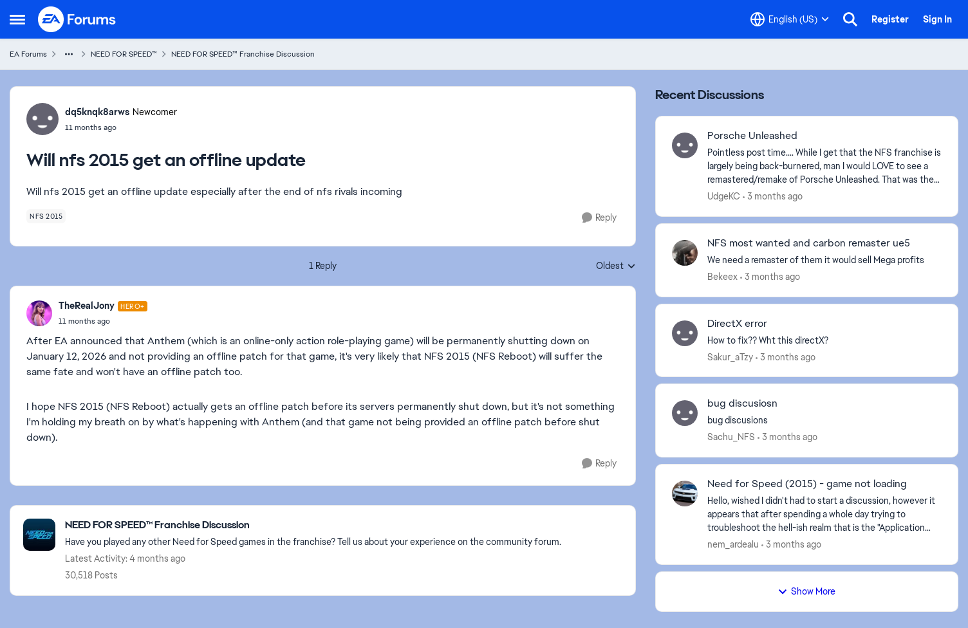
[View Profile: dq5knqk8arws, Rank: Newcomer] (42, 119)
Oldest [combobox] (616, 266)
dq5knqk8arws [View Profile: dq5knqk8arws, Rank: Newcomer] (97, 112)
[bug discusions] (824, 420)
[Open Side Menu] (17, 19)
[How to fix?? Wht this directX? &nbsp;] (824, 340)
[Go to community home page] (77, 19)
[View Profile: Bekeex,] (685, 253)
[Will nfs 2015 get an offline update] (103, 321)
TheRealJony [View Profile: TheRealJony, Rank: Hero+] (87, 305)
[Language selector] (790, 19)
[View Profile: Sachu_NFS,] (685, 413)
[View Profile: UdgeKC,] (685, 145)
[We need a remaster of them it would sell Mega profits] (824, 260)
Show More (806, 591)
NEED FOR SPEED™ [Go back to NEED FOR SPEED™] (124, 54)
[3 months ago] (773, 196)
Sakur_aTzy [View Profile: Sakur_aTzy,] (730, 356)
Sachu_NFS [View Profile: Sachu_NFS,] (731, 437)
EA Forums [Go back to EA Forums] (28, 54)
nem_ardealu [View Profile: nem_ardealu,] (733, 544)
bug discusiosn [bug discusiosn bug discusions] (742, 403)
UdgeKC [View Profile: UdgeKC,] (723, 196)
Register (890, 19)
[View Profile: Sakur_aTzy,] (685, 333)
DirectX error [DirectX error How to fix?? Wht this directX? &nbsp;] (737, 323)
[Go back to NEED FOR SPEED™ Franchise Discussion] (313, 525)
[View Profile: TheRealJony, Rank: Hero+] (39, 313)
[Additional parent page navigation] (69, 54)
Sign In (937, 19)
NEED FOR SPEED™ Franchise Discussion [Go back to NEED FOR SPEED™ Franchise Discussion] (243, 54)
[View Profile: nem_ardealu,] (685, 493)
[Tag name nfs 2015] (46, 216)
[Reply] (599, 217)
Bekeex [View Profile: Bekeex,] (722, 276)
